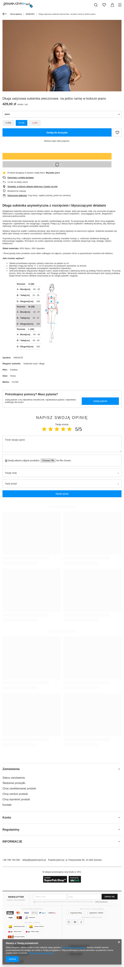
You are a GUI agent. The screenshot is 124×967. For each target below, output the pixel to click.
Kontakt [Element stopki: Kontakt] (6, 804)
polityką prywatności (101, 901)
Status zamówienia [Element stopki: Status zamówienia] (13, 777)
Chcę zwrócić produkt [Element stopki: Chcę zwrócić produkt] (15, 794)
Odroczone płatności (17, 195)
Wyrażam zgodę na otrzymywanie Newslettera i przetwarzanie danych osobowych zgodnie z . (71, 902)
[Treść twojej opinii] (62, 444)
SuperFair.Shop (75, 913)
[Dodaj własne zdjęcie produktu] (63, 460)
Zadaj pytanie (100, 401)
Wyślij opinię (62, 493)
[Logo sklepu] (18, 5)
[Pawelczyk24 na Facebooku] (75, 922)
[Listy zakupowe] (104, 5)
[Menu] (120, 5)
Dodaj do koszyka (57, 132)
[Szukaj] (96, 5)
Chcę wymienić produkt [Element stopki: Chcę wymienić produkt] (16, 799)
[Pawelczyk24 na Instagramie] (68, 922)
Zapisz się (110, 897)
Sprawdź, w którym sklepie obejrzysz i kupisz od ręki (32, 186)
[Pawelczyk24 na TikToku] (81, 922)
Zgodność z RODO (95, 913)
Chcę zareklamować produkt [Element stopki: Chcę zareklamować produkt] (19, 788)
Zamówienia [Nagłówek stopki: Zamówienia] (11, 769)
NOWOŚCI (30, 14)
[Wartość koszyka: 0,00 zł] (112, 5)
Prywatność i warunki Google (40, 953)
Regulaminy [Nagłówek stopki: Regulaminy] (10, 829)
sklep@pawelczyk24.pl (34, 860)
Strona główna (16, 14)
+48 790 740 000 (11, 860)
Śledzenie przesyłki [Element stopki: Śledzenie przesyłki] (13, 783)
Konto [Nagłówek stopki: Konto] (6, 817)
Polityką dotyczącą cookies (74, 947)
